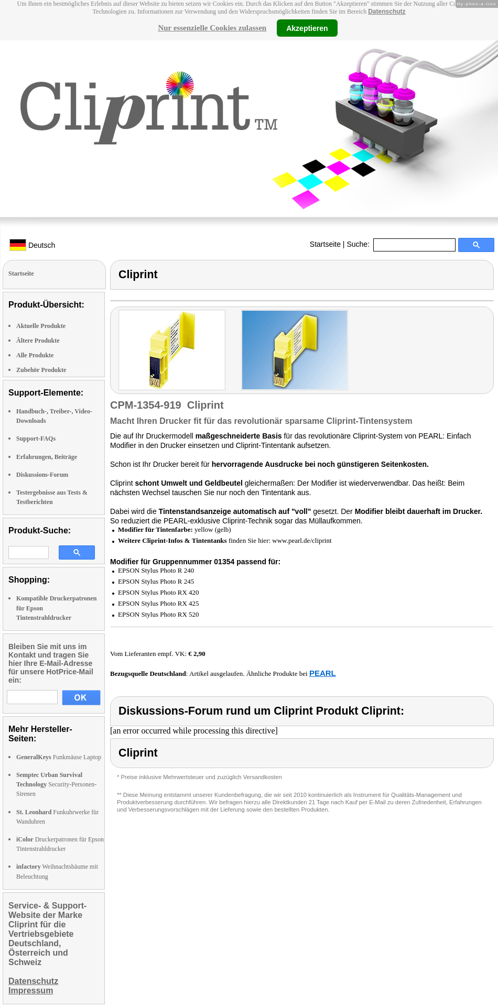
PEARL (322, 673)
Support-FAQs (36, 438)
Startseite (325, 244)
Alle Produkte (34, 355)
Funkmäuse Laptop (58, 757)
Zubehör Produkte (41, 370)
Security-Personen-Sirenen (56, 784)
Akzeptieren (307, 28)
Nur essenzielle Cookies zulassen (212, 28)
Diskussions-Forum (42, 474)
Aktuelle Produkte (41, 326)
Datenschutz (386, 11)
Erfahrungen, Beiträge (46, 457)
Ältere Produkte (38, 340)
